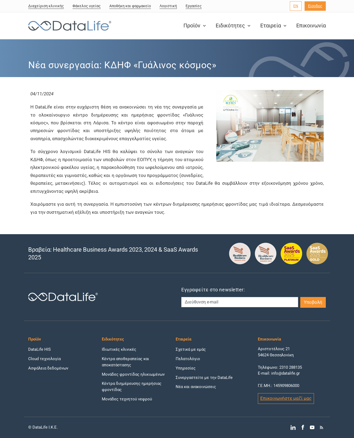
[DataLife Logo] (68, 26)
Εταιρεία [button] (274, 26)
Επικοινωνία (311, 26)
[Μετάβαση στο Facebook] (302, 427)
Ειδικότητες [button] (234, 26)
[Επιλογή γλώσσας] (296, 6)
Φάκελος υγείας (87, 6)
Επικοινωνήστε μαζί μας (286, 398)
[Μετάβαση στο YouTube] (312, 427)
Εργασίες (194, 6)
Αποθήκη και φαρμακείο (130, 6)
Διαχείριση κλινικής (46, 6)
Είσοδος (315, 6)
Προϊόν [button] (195, 26)
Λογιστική (168, 6)
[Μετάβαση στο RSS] (321, 427)
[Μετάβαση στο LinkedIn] (293, 427)
